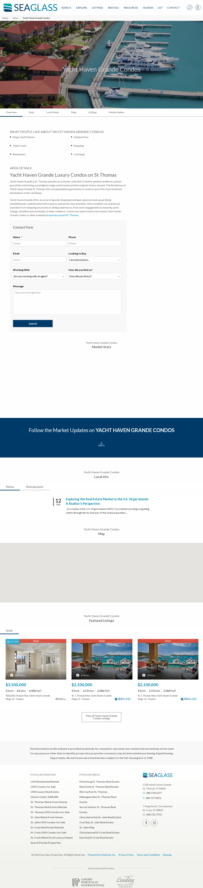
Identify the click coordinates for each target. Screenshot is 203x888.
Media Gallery (116, 112)
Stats (31, 112)
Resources (131, 7)
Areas (15, 18)
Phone (72, 237)
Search (66, 7)
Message (18, 286)
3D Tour (12, 641)
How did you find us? (81, 269)
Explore (81, 7)
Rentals (113, 7)
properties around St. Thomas (62, 215)
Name (17, 237)
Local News (52, 112)
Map (73, 112)
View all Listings (101, 717)
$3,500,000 (16, 684)
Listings (97, 7)
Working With (21, 269)
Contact (173, 7)
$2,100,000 (82, 684)
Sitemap (167, 854)
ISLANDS (148, 7)
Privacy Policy (126, 854)
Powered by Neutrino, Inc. (102, 854)
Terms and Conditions (148, 854)
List (160, 7)
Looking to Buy (77, 253)
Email (16, 253)
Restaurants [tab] (34, 487)
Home (5, 18)
